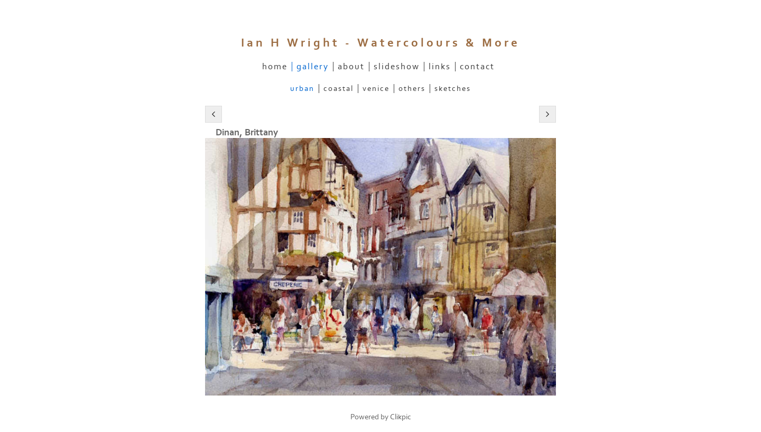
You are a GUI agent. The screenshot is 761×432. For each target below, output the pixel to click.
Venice (376, 88)
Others (411, 88)
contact (477, 66)
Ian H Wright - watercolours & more (380, 43)
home (274, 66)
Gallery (312, 66)
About (351, 66)
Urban (302, 88)
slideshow (397, 66)
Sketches (452, 88)
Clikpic (400, 416)
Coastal (338, 88)
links (440, 66)
